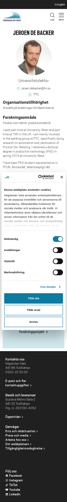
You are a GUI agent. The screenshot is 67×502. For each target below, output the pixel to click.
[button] (61, 13)
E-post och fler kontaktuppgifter (17, 383)
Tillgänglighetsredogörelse (24, 448)
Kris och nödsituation (20, 431)
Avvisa (33, 321)
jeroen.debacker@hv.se (36, 88)
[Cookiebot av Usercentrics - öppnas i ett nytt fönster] (40, 177)
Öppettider (13, 416)
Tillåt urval (33, 309)
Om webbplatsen (17, 444)
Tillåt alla (33, 298)
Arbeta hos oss (15, 439)
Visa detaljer (48, 286)
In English (60, 4)
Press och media (17, 435)
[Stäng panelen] (61, 177)
